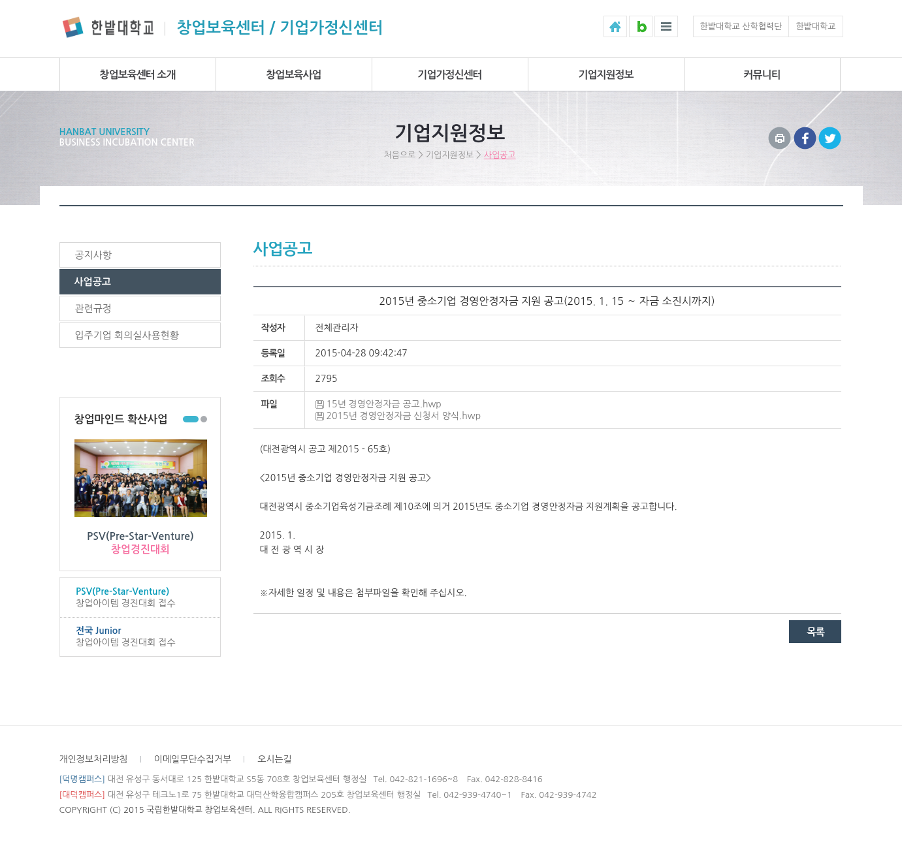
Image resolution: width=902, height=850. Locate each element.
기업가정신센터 (449, 75)
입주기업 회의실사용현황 (127, 335)
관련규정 (93, 308)
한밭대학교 (815, 26)
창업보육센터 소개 (138, 75)
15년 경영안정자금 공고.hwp (384, 404)
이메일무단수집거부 (192, 759)
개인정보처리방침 (93, 759)
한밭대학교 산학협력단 (741, 26)
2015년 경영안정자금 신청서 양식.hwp (404, 415)
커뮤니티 (761, 75)
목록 (815, 631)
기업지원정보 (605, 75)
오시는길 (274, 759)
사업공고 (500, 155)
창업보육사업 (293, 75)
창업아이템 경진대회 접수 (140, 597)
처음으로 (399, 155)
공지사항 (93, 255)
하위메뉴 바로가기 (0, 0)
